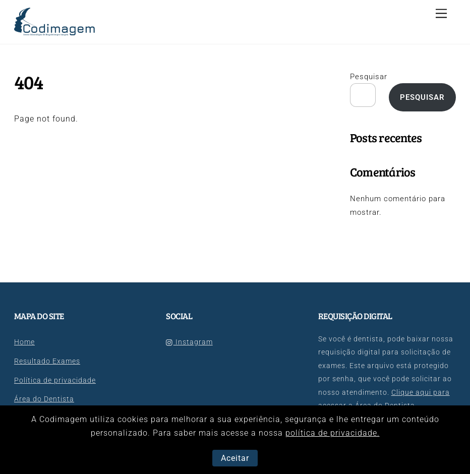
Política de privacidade (55, 380)
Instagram (189, 342)
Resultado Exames (47, 361)
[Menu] (441, 14)
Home (24, 342)
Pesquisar (368, 76)
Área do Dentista (44, 399)
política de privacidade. (332, 433)
